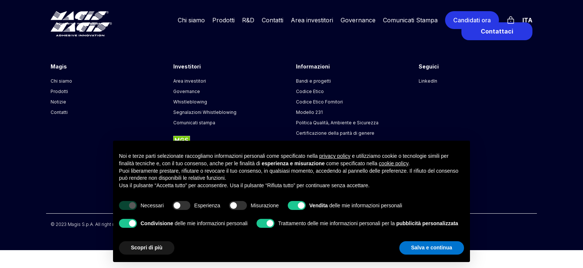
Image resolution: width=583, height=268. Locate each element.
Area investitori (312, 20)
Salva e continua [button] (431, 248)
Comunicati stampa (194, 122)
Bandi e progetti (313, 81)
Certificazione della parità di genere (335, 133)
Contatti (272, 20)
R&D (248, 20)
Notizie (58, 102)
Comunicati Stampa (410, 20)
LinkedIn (428, 81)
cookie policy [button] (393, 163)
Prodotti (223, 20)
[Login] (510, 19)
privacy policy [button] (335, 156)
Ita (527, 20)
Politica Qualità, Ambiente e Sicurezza (337, 122)
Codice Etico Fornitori (319, 102)
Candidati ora (472, 20)
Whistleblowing (190, 102)
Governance (358, 20)
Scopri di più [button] (146, 248)
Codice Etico (310, 91)
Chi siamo (191, 20)
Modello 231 (309, 112)
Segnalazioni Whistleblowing (204, 112)
